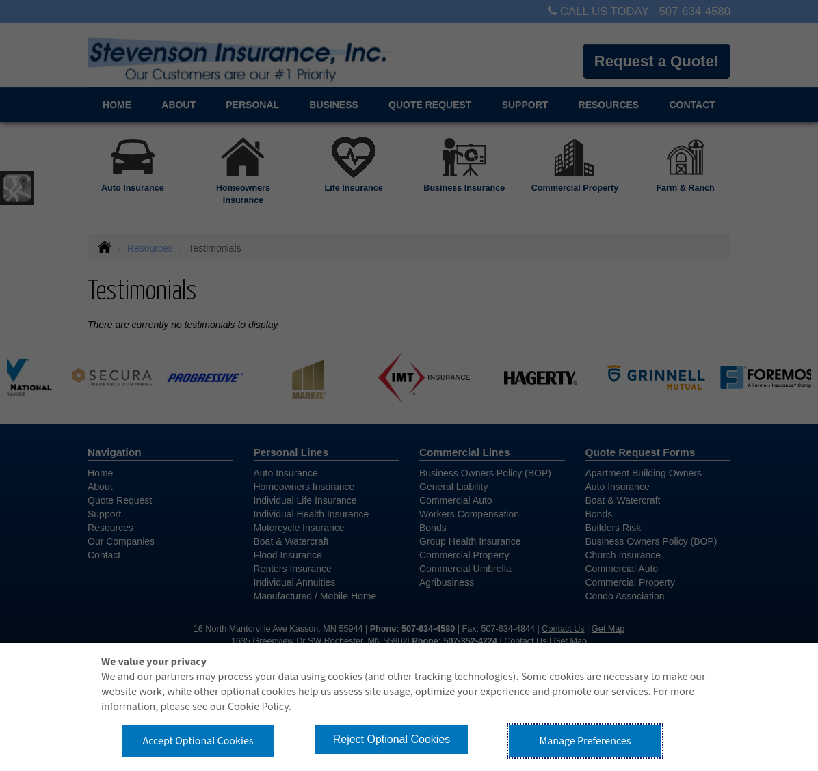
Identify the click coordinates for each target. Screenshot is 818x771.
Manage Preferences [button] (585, 740)
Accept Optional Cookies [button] (197, 740)
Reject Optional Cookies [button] (392, 739)
